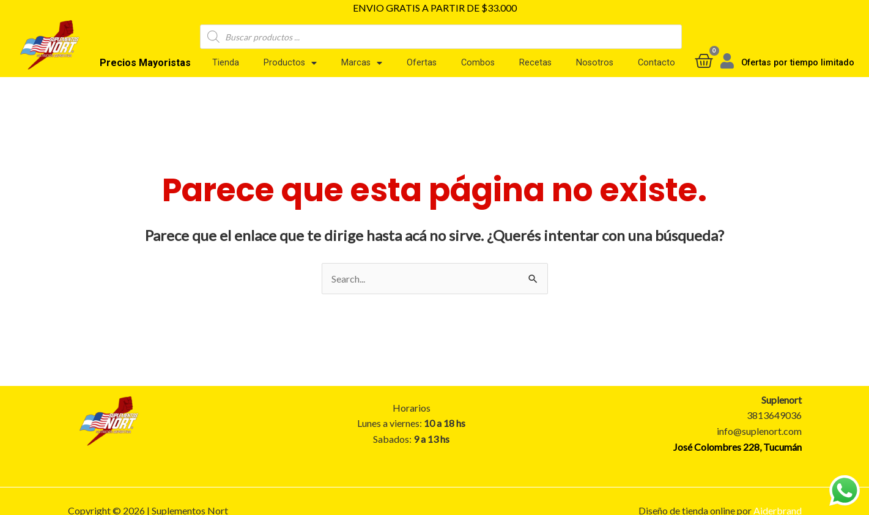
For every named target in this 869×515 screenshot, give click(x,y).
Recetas (535, 62)
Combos (478, 62)
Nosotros (594, 62)
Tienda (225, 62)
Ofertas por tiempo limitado (797, 62)
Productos (290, 62)
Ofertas (422, 62)
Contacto (656, 62)
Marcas (361, 62)
